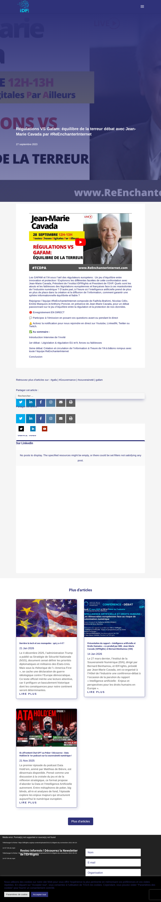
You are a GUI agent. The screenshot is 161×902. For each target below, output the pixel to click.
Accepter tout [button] (39, 894)
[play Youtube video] (80, 242)
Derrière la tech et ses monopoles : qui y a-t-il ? (41, 643)
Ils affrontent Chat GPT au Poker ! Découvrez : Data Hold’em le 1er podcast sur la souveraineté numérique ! (45, 754)
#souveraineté (86, 379)
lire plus (28, 693)
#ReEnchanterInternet (63, 300)
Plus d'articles (80, 821)
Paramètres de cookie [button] (16, 894)
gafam (99, 379)
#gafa (54, 379)
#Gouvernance (67, 379)
